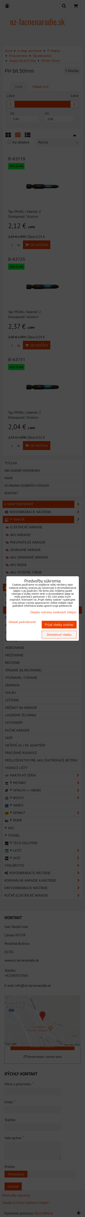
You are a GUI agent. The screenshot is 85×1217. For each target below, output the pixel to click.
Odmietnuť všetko (59, 635)
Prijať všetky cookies (59, 625)
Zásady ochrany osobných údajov (53, 612)
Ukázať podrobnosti (22, 622)
